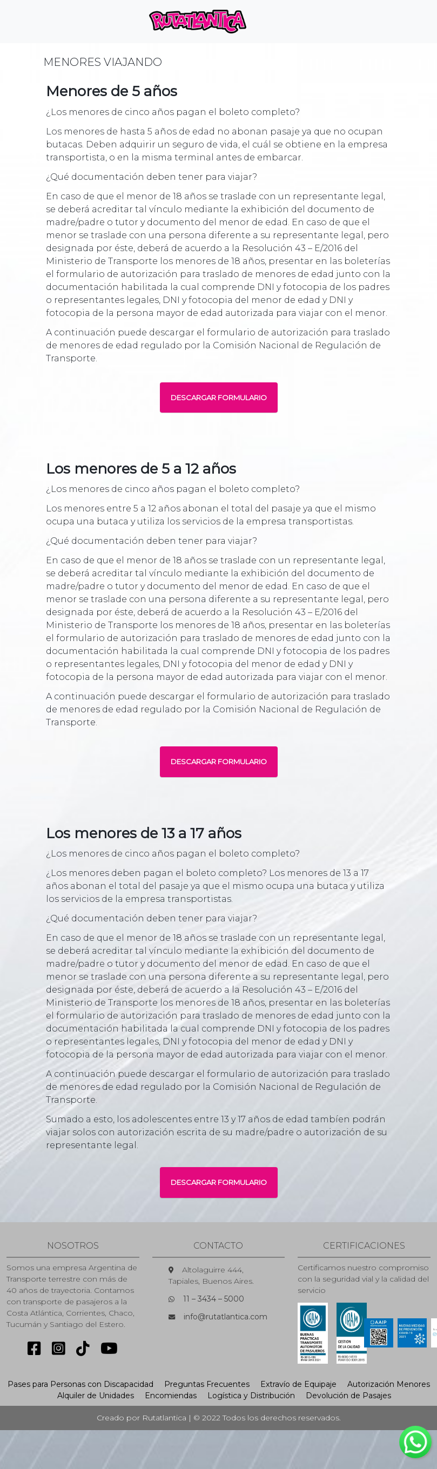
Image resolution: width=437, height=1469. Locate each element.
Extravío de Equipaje (298, 1384)
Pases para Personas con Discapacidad (80, 1384)
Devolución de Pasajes (348, 1395)
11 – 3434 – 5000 (213, 1299)
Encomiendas (171, 1395)
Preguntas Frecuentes (207, 1384)
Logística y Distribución (251, 1395)
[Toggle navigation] (272, 21)
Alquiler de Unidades (95, 1395)
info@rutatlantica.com (225, 1317)
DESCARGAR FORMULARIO (219, 397)
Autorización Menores (388, 1384)
